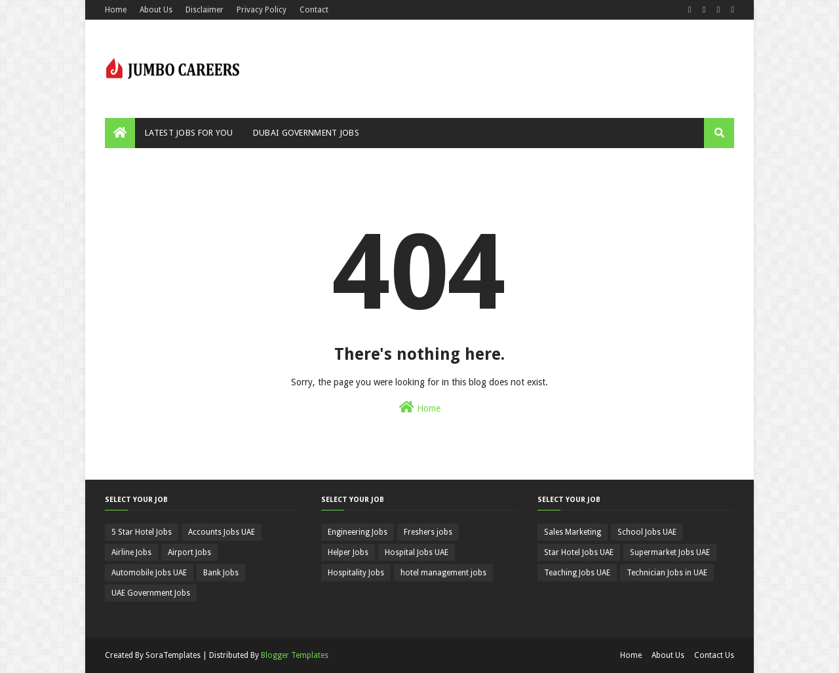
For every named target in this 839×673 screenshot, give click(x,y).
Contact (314, 9)
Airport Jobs (189, 552)
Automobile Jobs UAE (149, 572)
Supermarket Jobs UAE (670, 552)
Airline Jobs (131, 552)
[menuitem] (120, 133)
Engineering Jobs (357, 532)
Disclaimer (204, 9)
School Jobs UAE (646, 532)
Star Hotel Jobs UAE (579, 552)
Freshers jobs (428, 532)
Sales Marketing (572, 532)
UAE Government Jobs (150, 593)
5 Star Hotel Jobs (141, 532)
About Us (156, 9)
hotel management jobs (443, 572)
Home (116, 9)
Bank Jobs (221, 572)
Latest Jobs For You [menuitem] (189, 133)
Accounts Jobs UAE (221, 532)
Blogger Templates (294, 655)
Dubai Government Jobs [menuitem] (306, 133)
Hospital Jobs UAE (416, 552)
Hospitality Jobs (356, 572)
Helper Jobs (348, 552)
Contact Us (714, 655)
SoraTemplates (173, 655)
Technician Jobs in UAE (667, 572)
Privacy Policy (261, 9)
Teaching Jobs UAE (577, 572)
